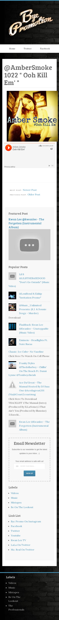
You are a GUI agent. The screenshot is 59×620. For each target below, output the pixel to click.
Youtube (15, 535)
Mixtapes (16, 502)
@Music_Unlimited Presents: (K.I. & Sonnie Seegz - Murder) (32, 309)
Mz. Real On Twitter (22, 549)
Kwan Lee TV (18, 540)
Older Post (34, 194)
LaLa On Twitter (20, 544)
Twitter (28, 48)
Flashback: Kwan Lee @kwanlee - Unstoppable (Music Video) (33, 328)
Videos (15, 493)
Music (14, 497)
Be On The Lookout (22, 507)
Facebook (45, 48)
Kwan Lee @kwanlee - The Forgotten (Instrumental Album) (26, 223)
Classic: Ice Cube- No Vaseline (26, 351)
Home (12, 48)
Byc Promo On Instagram (26, 521)
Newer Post (30, 189)
